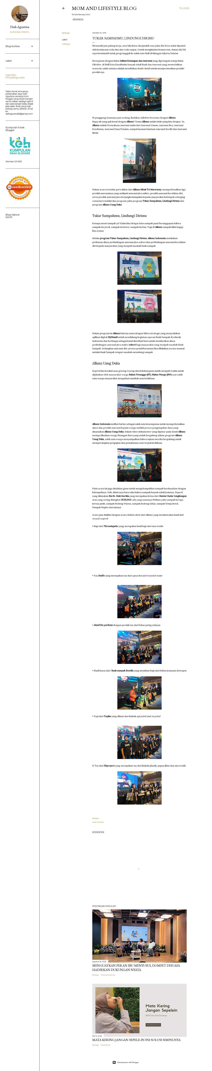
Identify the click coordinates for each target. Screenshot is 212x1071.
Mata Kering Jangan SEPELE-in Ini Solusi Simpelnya (136, 1040)
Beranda (78, 19)
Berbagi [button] (65, 33)
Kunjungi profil (19, 32)
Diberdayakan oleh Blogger (126, 1062)
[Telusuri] (184, 8)
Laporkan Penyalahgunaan (15, 76)
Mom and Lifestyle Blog (104, 8)
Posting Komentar (108, 975)
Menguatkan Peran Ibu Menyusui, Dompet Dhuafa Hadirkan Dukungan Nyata (136, 967)
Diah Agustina (19, 27)
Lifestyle (66, 44)
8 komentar (105, 1045)
